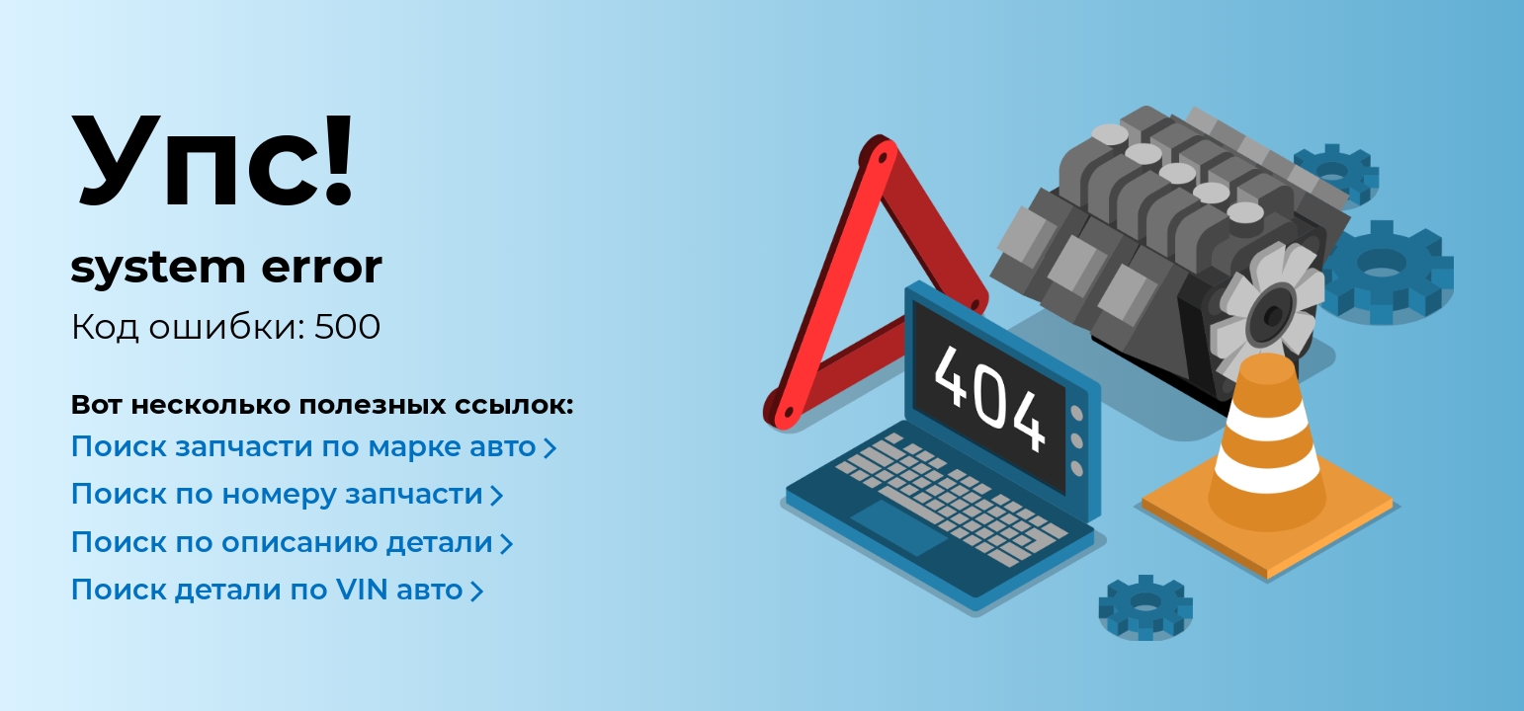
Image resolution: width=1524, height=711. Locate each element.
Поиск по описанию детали (281, 541)
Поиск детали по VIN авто (267, 589)
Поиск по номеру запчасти (276, 493)
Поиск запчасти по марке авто (303, 446)
